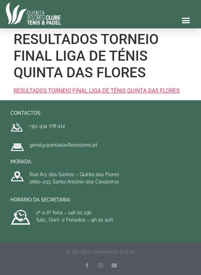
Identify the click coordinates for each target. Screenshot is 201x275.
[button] (186, 20)
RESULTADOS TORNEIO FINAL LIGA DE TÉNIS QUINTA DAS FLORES (96, 90)
